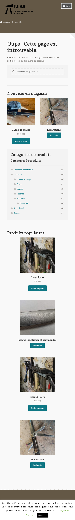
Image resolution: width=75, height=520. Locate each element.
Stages (17, 213)
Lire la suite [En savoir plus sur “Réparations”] (54, 135)
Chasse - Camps (24, 179)
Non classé (19, 208)
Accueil (6, 22)
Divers (20, 189)
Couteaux (18, 175)
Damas (19, 184)
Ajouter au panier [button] (21, 141)
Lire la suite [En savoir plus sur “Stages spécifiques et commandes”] (37, 345)
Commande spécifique (23, 170)
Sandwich (21, 199)
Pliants (20, 194)
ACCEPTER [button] (42, 515)
